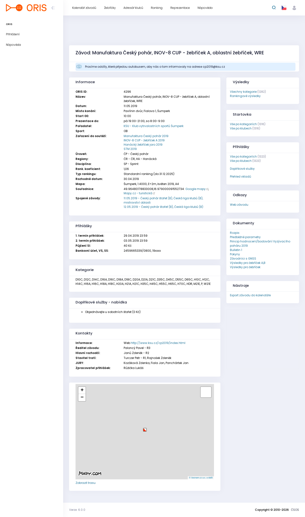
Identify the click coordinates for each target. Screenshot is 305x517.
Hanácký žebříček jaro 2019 (143, 145)
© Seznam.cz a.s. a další (201, 477)
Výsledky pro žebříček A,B (247, 263)
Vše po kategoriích (243, 124)
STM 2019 (130, 149)
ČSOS (295, 510)
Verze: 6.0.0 (77, 510)
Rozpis (234, 233)
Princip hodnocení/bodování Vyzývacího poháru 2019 (260, 243)
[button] (144, 428)
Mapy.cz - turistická (138, 193)
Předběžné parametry (245, 237)
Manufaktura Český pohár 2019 (146, 136)
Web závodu (239, 205)
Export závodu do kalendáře (250, 295)
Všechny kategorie (243, 92)
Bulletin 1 (236, 250)
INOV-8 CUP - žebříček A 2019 (144, 140)
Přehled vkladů (240, 176)
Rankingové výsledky (245, 96)
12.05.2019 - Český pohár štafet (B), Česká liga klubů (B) (163, 207)
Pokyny (235, 254)
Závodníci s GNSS (243, 258)
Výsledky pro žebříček (245, 267)
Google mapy (195, 189)
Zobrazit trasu (86, 483)
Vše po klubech (241, 128)
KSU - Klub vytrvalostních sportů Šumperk (153, 126)
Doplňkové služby (242, 169)
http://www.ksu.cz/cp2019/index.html (158, 343)
